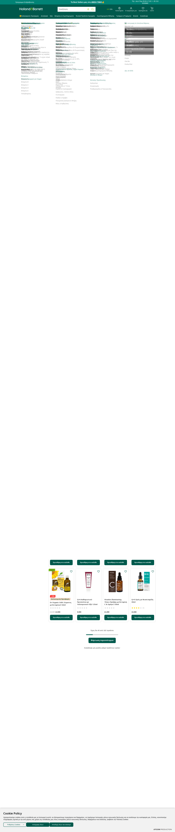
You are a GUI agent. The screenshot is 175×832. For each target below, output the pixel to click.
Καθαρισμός (31, 123)
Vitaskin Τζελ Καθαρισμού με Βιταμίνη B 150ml (142, 149)
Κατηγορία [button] (31, 51)
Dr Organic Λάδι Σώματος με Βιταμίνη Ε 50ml (60, 603)
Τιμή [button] (31, 220)
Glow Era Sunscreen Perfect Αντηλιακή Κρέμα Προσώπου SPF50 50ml (61, 89)
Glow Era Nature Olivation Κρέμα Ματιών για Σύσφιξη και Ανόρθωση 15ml (60, 208)
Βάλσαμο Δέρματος (33, 68)
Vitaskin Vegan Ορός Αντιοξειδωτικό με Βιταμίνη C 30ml (112, 321)
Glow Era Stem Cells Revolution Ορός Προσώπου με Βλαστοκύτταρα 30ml (86, 546)
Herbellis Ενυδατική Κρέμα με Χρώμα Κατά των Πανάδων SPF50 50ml (142, 433)
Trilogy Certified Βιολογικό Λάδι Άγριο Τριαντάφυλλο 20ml (88, 264)
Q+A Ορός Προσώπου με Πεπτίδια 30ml (87, 206)
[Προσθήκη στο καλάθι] (61, 110)
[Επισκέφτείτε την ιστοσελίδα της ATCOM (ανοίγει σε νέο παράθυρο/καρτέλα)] (163, 829)
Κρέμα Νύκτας (32, 85)
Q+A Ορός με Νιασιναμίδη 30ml (142, 600)
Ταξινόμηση (53, 52)
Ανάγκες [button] (31, 184)
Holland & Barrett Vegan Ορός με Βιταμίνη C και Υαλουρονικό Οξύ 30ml (141, 95)
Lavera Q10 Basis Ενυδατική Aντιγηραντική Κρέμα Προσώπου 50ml (142, 324)
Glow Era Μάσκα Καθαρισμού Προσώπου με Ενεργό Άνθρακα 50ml (115, 487)
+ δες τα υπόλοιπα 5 (26, 211)
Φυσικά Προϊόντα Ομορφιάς (85, 16)
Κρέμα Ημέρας (32, 81)
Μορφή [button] (31, 148)
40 (136, 52)
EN (111, 9)
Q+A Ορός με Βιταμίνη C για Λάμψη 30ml (114, 206)
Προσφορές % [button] (31, 132)
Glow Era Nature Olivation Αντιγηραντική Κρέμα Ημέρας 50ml (60, 378)
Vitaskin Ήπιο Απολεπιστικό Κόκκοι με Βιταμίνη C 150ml (142, 378)
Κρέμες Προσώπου (34, 78)
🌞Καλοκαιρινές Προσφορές (29, 16)
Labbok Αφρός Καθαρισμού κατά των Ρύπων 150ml (59, 433)
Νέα (51, 16)
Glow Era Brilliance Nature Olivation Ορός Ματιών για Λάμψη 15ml (88, 433)
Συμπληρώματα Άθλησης (105, 16)
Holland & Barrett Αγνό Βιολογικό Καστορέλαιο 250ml (87, 89)
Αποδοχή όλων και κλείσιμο (65, 824)
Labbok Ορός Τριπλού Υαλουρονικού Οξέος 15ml (88, 486)
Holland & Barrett (25, 24)
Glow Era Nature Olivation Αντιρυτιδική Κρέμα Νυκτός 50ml (115, 433)
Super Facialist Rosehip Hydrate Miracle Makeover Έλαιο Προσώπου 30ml (88, 378)
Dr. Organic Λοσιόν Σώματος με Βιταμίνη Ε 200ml (141, 490)
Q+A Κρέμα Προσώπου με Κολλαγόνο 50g (60, 320)
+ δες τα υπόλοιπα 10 (26, 175)
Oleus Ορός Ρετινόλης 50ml (113, 377)
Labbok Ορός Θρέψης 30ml (115, 542)
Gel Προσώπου (32, 89)
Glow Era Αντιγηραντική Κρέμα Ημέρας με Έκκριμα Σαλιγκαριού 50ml (88, 150)
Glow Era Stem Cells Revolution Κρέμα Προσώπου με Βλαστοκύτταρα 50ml (59, 151)
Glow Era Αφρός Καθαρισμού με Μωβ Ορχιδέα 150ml (139, 207)
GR (108, 9)
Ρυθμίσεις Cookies (13, 824)
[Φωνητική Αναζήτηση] (88, 9)
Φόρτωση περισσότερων (102, 640)
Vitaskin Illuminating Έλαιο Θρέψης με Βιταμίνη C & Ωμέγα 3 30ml (115, 601)
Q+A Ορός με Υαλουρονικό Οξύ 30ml (61, 486)
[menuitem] (29, 16)
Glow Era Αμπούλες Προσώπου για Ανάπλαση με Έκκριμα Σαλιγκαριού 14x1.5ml (61, 265)
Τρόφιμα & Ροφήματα (123, 16)
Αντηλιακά (44, 16)
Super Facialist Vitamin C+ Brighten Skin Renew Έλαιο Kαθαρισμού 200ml (115, 264)
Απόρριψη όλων (39, 824)
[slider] (21, 227)
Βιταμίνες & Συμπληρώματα (64, 16)
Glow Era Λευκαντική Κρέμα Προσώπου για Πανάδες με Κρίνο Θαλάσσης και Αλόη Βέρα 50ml (115, 92)
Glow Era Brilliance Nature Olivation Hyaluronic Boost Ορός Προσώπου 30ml (142, 264)
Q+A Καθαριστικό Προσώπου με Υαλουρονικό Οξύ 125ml (87, 601)
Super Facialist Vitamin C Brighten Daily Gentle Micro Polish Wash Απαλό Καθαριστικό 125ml (88, 322)
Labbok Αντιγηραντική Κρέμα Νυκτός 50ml (140, 543)
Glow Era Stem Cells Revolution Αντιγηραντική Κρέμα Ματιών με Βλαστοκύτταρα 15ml (115, 151)
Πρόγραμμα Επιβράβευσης (24, 2)
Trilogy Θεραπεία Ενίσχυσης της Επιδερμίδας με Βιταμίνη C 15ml (61, 546)
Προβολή (129, 52)
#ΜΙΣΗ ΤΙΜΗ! (96, 2)
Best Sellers (65, 52)
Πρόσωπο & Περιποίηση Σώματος (72, 24)
